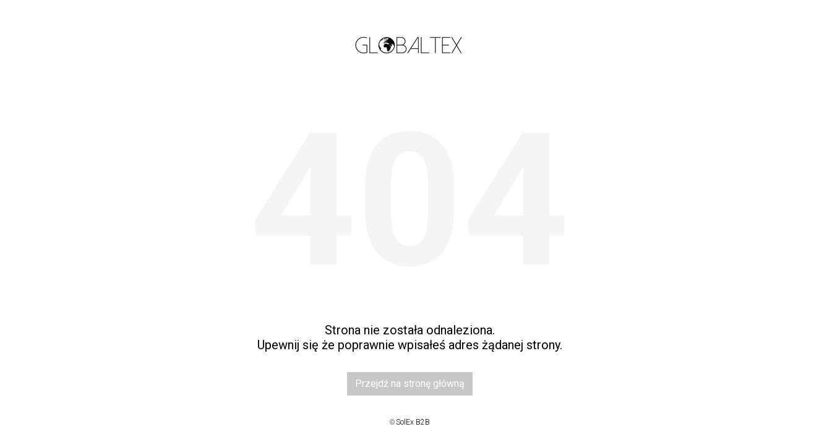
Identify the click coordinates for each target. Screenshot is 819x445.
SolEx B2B (413, 422)
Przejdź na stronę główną (410, 383)
